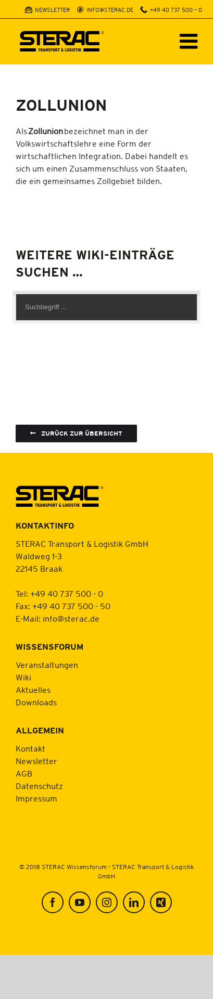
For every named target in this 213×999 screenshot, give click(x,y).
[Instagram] (107, 902)
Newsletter (36, 761)
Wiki (23, 677)
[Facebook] (53, 902)
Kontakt (30, 748)
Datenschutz (39, 786)
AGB (24, 773)
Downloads (36, 702)
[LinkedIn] (134, 902)
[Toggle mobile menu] (190, 41)
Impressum (36, 798)
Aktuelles (33, 689)
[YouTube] (80, 902)
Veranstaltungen (47, 664)
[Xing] (161, 902)
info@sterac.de (71, 618)
